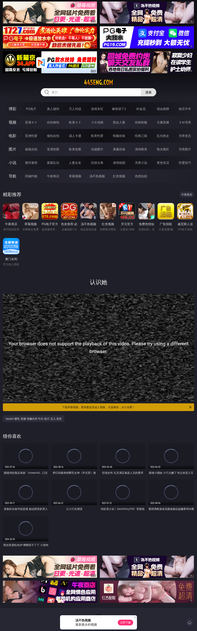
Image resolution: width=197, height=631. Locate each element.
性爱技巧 (185, 163)
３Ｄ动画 (97, 122)
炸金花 (141, 109)
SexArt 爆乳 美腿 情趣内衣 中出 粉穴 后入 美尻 (34, 418)
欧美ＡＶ (75, 122)
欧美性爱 (97, 136)
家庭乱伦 (53, 163)
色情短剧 (141, 176)
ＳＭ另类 (185, 122)
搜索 (148, 92)
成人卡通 (75, 136)
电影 (12, 135)
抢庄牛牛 (185, 109)
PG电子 (31, 109)
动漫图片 (97, 149)
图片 (12, 149)
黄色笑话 (163, 163)
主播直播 (163, 122)
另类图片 (185, 149)
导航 (12, 176)
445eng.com (98, 82)
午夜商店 (53, 176)
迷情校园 (119, 163)
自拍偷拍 (53, 122)
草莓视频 (75, 176)
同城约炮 (31, 176)
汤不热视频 (97, 176)
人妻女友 (75, 163)
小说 (12, 162)
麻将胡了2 (119, 109)
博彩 (12, 108)
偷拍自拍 (53, 136)
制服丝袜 (119, 136)
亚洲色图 (53, 149)
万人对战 (75, 109)
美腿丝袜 (119, 149)
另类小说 (141, 163)
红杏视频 (119, 176)
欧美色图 (75, 149)
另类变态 (185, 136)
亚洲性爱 (31, 136)
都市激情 (31, 163)
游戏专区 (97, 109)
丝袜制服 (141, 122)
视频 (12, 122)
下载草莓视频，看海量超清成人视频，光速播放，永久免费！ (127, 407)
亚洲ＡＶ (31, 122)
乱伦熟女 (163, 136)
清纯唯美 (141, 149)
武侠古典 (97, 163)
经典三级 (141, 136)
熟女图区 (163, 149)
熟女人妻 (119, 122)
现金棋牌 (163, 109)
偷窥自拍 (31, 149)
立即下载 (125, 622)
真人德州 (53, 109)
